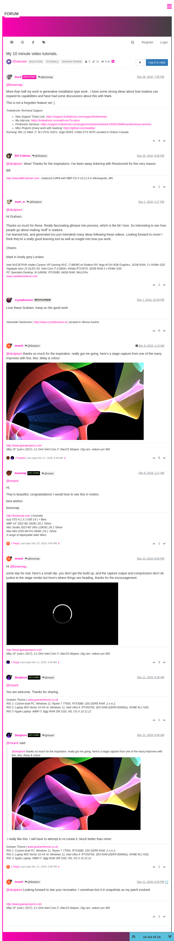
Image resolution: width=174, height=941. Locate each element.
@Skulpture (39, 151)
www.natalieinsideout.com (22, 271)
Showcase (20, 57)
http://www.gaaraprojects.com (24, 441)
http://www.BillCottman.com (23, 173)
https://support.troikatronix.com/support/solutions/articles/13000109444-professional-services (96, 119)
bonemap (21, 468)
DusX (18, 72)
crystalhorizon (24, 295)
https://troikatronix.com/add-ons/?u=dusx (55, 116)
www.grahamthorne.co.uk (43, 695)
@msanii (47, 469)
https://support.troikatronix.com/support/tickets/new (76, 112)
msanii (19, 341)
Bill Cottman (23, 151)
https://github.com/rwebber (79, 123)
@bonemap (45, 72)
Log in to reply (156, 58)
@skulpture (14, 159)
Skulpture (21, 673)
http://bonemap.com (18, 511)
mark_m (20, 197)
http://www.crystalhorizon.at (50, 317)
